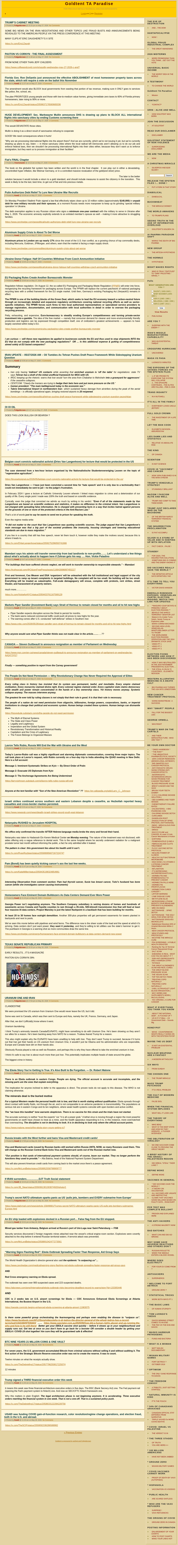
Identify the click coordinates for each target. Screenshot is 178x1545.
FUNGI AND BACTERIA (161, 1339)
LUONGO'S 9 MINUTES (161, 362)
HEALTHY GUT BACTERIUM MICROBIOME (163, 858)
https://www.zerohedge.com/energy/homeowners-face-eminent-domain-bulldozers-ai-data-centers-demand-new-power (63, 934)
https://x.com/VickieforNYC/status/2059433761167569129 (33, 594)
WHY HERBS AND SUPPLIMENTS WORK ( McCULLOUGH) (161, 995)
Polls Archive (157, 316)
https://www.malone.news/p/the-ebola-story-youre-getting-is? (35, 1127)
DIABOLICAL (157, 197)
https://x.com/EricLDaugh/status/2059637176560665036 (33, 104)
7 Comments (54, 947)
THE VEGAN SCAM (160, 975)
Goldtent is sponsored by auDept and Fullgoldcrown (73, 1441)
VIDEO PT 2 (157, 646)
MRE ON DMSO (158, 908)
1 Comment (47, 235)
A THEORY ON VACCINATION (157, 1190)
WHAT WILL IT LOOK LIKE (162, 1113)
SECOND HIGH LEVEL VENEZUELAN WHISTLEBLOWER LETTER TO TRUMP (162, 629)
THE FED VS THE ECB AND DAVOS (163, 1326)
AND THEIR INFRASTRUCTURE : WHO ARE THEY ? (162, 738)
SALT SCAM (157, 951)
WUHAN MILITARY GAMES (163, 1466)
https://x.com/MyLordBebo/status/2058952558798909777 (33, 1168)
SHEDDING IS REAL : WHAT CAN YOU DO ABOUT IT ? (163, 955)
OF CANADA (157, 454)
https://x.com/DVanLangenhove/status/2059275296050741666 (36, 543)
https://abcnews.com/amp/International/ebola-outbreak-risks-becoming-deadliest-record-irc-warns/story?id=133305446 (63, 1288)
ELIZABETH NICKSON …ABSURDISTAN (161, 430)
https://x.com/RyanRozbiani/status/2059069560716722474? (34, 853)
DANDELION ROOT (160, 818)
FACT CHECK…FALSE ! (161, 546)
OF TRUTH (156, 1443)
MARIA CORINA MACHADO (163, 624)
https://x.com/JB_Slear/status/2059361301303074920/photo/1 (35, 1187)
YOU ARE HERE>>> (160, 1445)
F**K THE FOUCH (159, 1401)
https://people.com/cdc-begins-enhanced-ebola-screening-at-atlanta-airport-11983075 (47, 1307)
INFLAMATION (158, 869)
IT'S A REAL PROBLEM (161, 1090)
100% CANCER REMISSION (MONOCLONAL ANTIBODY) (163, 760)
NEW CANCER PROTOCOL (163, 931)
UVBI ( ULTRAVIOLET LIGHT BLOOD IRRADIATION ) (163, 989)
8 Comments (53, 163)
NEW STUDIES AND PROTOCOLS (159, 934)
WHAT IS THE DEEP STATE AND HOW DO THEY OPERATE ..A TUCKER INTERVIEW (162, 1130)
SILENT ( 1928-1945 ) (162, 291)
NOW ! (154, 37)
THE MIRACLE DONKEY (162, 206)
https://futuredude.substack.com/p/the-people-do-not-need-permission (39, 713)
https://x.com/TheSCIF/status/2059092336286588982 (31, 1425)
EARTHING (156, 839)
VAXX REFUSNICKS (160, 1513)
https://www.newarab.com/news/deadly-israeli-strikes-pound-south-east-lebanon (44, 812)
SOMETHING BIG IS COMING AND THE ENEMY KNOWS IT (163, 561)
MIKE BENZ (156, 1125)
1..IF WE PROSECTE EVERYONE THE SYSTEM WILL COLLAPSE (162, 378)
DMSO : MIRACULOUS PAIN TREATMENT (163, 826)
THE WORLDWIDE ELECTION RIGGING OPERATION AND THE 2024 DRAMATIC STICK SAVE (162, 638)
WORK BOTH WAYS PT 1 (162, 1299)
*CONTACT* (157, 105)
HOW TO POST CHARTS (162, 1536)
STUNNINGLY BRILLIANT (162, 489)
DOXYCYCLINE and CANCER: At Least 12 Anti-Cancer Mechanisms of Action (163, 834)
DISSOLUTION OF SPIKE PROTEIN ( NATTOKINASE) (162, 822)
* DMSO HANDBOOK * (161, 749)
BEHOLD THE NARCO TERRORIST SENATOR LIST (163, 614)
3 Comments (47, 84)
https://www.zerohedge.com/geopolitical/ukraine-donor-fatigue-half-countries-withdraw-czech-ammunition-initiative (61, 267)
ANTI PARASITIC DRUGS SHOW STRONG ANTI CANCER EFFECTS (162, 770)
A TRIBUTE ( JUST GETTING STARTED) (163, 1388)
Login (83, 13)
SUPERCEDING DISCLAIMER (158, 148)
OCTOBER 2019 (158, 1364)
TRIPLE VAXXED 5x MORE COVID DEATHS (162, 1420)
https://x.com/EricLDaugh (17, 43)
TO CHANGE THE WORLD (163, 86)
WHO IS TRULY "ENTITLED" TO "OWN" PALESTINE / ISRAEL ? (163, 273)
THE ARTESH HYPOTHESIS (163, 252)
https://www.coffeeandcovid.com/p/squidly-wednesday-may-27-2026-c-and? (42, 67)
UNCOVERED (157, 353)
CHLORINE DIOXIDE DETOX (163, 813)
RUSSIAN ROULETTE (161, 1251)
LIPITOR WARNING (160, 894)
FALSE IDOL (157, 1101)
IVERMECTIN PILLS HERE (163, 882)
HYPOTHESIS (157, 262)
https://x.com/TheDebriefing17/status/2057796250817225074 (35, 1364)
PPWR (116, 286)
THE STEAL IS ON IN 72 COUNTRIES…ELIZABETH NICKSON (162, 671)
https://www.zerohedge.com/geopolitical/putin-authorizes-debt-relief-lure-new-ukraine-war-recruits (53, 222)
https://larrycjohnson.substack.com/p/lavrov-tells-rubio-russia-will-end (39, 781)
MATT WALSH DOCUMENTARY (158, 1349)
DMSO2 (155, 830)
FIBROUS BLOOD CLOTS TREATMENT (162, 845)
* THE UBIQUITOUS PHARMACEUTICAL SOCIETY (163, 755)
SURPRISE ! (157, 1510)
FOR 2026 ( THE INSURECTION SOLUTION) (162, 557)
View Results (161, 312)
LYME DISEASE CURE (161, 896)
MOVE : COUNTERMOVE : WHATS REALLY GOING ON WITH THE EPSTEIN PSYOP (163, 1034)
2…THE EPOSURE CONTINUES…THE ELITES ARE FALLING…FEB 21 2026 (163, 385)
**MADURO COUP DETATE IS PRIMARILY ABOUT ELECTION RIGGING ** (163, 608)
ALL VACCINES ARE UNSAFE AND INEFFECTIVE (163, 1194)
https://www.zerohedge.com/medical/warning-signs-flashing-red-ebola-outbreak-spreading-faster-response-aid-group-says (65, 1265)
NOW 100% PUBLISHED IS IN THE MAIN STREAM (163, 476)
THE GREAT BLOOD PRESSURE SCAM (160, 971)
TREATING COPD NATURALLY (158, 980)
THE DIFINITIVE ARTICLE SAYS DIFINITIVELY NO (162, 575)
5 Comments (54, 1001)
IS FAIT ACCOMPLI (159, 533)
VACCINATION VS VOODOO (163, 1489)
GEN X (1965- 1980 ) (162, 299)
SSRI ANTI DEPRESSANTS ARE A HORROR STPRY (162, 959)
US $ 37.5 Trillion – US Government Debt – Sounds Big (162, 1020)
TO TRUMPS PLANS (160, 215)
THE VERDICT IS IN (160, 1433)
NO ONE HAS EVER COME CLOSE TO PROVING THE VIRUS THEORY (162, 1147)
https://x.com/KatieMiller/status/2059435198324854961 (32, 872)
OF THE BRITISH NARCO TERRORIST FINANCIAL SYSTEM (162, 519)
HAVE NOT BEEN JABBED (163, 1457)
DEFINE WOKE (158, 1175)
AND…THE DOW (159, 28)
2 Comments (54, 121)
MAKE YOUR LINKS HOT (162, 1539)
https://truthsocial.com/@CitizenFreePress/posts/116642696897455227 (40, 570)
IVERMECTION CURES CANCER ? (161, 890)
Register (98, 13)
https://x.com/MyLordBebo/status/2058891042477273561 (33, 1241)
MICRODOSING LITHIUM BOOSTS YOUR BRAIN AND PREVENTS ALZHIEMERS (163, 903)
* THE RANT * (157, 752)
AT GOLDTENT (158, 126)
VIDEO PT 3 (157, 649)
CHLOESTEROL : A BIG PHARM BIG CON (161, 810)
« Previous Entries (73, 1432)
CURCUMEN (157, 816)
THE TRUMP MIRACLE (161, 1078)
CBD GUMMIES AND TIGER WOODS (163, 801)
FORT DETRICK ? (159, 1362)
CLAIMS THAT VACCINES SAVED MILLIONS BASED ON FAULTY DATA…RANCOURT (163, 1200)
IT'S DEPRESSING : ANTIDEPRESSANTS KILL (162, 872)
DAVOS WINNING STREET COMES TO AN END (162, 1321)
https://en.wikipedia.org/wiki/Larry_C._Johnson (107, 791)
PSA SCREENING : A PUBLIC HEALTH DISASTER (163, 943)
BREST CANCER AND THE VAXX (162, 787)
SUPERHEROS (158, 1278)
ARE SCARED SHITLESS (162, 1499)
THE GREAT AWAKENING (162, 49)
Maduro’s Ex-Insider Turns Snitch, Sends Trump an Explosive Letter (162, 619)
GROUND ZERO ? (159, 1290)
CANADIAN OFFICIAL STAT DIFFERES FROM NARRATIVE (162, 1415)
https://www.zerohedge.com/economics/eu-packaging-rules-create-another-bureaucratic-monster (52, 329)
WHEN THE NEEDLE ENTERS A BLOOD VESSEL (162, 1254)
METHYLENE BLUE (160, 899)
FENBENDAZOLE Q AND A (163, 841)
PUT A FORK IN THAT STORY (164, 187)
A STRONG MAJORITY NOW (163, 1225)
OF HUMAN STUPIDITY (161, 1309)
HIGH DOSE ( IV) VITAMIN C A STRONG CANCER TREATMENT (163, 864)
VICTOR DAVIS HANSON (162, 588)
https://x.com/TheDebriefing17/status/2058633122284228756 (35, 1404)
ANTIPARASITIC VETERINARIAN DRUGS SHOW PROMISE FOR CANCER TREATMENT (161, 778)
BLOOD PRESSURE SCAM (163, 783)
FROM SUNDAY (158, 1069)
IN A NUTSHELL (158, 396)
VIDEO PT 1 (157, 644)
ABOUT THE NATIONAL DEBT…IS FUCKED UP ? (161, 1014)
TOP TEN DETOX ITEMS (162, 977)
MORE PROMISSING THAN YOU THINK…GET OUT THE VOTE (163, 60)
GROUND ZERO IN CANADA (163, 1522)
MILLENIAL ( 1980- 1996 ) (164, 301)
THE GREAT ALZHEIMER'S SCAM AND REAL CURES (162, 966)
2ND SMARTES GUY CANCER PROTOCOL (160, 764)
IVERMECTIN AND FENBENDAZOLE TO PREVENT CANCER (160, 878)
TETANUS (156, 963)
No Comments (54, 26)
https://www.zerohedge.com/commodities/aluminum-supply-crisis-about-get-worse (45, 248)
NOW (154, 158)
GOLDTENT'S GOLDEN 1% (163, 229)
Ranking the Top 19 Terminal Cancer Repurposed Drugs (162, 948)
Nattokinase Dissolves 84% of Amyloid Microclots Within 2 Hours (163, 926)
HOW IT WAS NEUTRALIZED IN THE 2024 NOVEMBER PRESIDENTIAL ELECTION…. (163, 664)
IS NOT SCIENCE (159, 464)
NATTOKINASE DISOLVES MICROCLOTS (162, 920)
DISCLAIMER (157, 135)
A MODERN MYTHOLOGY (162, 1059)
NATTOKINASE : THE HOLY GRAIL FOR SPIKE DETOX (162, 916)
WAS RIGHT (157, 724)
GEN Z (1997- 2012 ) (162, 304)
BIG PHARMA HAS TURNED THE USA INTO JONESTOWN (163, 688)
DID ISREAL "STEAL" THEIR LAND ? (163, 1164)
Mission (155, 95)
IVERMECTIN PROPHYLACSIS (158, 886)
